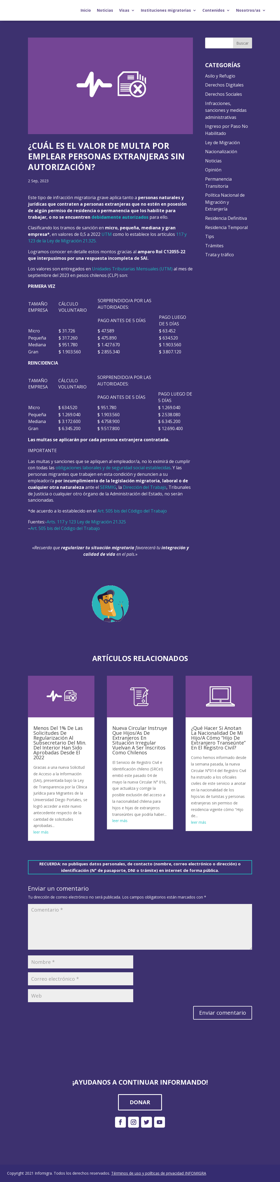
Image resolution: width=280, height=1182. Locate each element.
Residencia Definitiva (226, 218)
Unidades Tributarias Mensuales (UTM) (132, 269)
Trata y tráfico (219, 255)
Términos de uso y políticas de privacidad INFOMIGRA (158, 1173)
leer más (41, 832)
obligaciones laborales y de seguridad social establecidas (113, 468)
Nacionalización (221, 152)
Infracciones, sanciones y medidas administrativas (226, 110)
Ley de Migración (222, 143)
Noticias (105, 10)
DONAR (140, 1102)
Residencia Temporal (226, 227)
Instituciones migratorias (166, 10)
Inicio (86, 10)
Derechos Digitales (224, 85)
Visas (124, 10)
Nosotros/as (248, 10)
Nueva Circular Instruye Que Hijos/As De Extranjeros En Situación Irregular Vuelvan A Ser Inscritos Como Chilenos (139, 740)
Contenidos (213, 10)
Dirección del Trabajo (144, 487)
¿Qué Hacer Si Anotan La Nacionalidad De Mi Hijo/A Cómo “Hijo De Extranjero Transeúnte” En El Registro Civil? (218, 738)
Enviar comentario (222, 1012)
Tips (209, 236)
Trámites (214, 246)
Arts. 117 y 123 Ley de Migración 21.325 (86, 522)
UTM (106, 234)
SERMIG (108, 487)
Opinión (213, 170)
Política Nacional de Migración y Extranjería (225, 202)
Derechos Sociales (223, 94)
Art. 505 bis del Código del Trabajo (132, 511)
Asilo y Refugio (220, 76)
